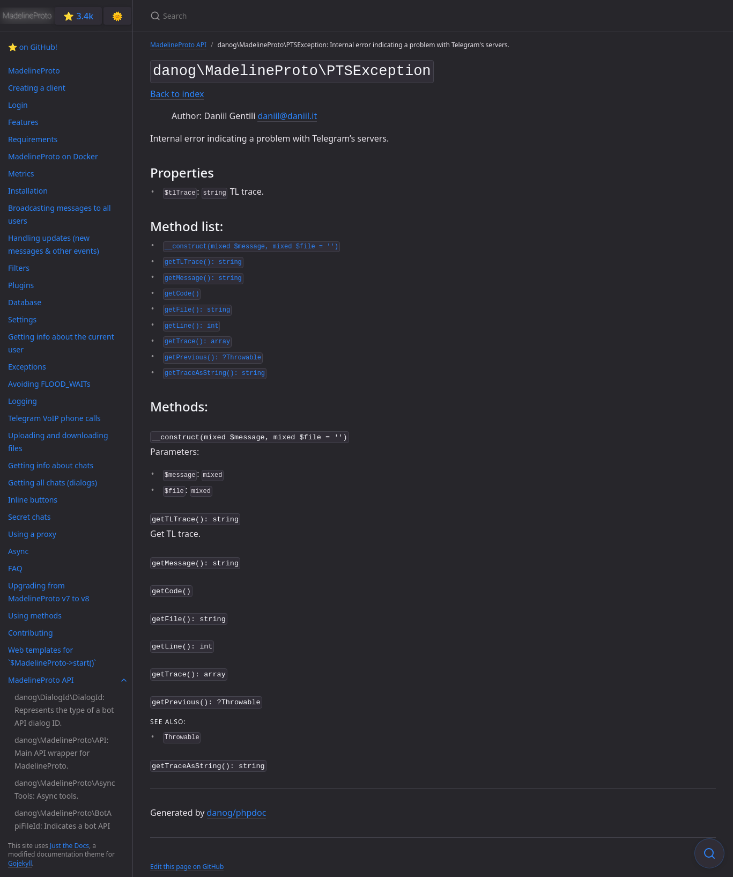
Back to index (177, 92)
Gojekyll (20, 863)
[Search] (276, 16)
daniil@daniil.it (287, 114)
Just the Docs (69, 845)
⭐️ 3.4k (78, 16)
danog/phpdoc (236, 801)
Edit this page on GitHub (187, 854)
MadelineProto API (178, 44)
